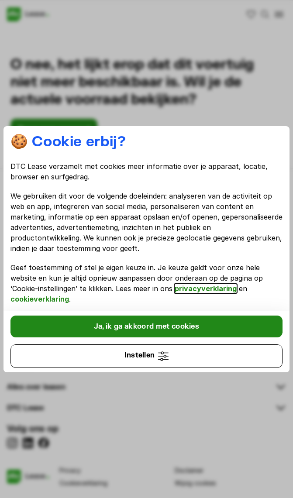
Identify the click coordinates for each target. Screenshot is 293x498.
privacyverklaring (206, 288)
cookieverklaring (39, 299)
